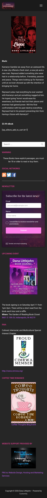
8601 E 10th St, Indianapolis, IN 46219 (18, 317)
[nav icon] (41, 5)
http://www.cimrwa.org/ (12, 371)
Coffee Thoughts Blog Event (24, 424)
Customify (23, 494)
